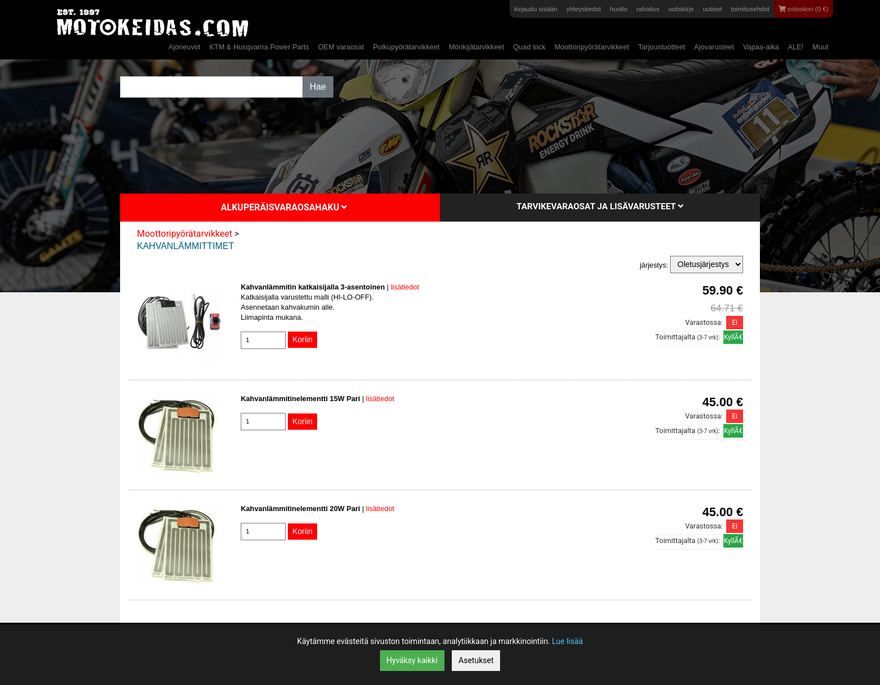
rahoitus (647, 9)
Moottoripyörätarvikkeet (591, 47)
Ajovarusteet (714, 47)
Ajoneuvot (184, 47)
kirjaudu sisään (535, 9)
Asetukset (476, 660)
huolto (618, 9)
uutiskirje (681, 9)
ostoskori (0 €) (803, 9)
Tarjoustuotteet (661, 47)
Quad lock (529, 47)
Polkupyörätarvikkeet (406, 47)
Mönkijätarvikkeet (476, 47)
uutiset (712, 9)
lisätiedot (405, 287)
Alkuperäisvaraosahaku (284, 207)
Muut (820, 47)
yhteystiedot (583, 9)
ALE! (796, 47)
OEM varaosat (341, 47)
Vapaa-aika (761, 47)
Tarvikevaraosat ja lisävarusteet (599, 206)
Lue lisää (567, 641)
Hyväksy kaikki (412, 660)
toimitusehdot (750, 9)
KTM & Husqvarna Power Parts (259, 47)
